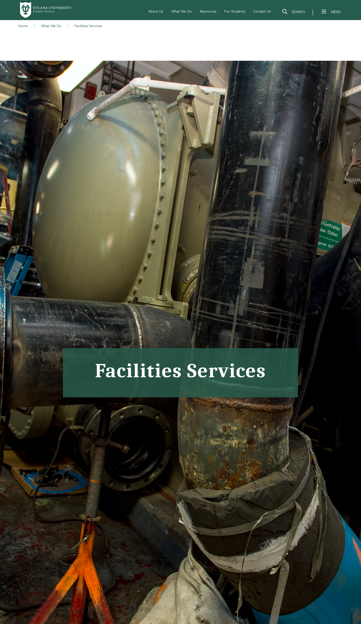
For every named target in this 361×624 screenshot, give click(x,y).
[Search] (293, 13)
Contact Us (262, 11)
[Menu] (324, 12)
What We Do (181, 11)
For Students (234, 11)
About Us (155, 11)
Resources (208, 11)
